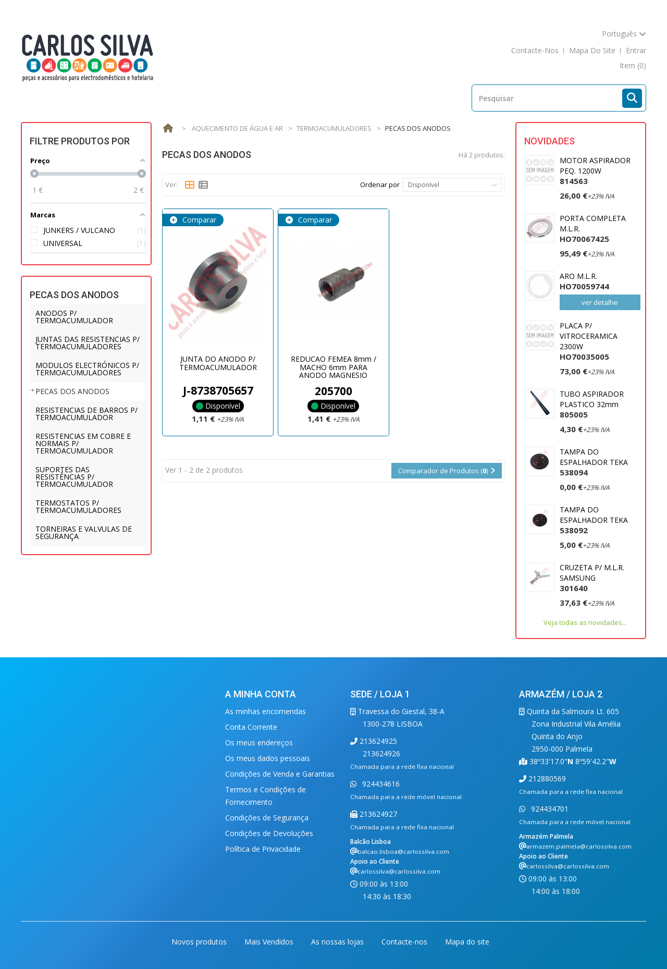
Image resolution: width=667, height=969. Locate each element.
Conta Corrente (251, 727)
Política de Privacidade (263, 849)
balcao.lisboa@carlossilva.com (403, 851)
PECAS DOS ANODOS (72, 391)
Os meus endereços (259, 742)
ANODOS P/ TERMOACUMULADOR (74, 316)
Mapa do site (467, 942)
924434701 (549, 809)
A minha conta (260, 694)
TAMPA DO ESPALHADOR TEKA (594, 462)
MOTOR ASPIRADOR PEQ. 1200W (595, 170)
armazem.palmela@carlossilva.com (579, 846)
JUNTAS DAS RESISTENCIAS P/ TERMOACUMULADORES (87, 342)
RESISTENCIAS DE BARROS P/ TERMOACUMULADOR (86, 413)
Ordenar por (380, 184)
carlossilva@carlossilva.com (398, 871)
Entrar (636, 50)
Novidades (549, 141)
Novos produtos (200, 942)
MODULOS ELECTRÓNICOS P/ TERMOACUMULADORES (87, 368)
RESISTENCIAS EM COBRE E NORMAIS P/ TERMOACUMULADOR (83, 443)
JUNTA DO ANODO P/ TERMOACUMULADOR (218, 363)
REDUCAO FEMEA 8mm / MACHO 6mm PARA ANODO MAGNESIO (333, 367)
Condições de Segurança (266, 818)
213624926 (381, 753)
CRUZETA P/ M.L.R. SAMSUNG (592, 577)
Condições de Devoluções (269, 833)
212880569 (546, 778)
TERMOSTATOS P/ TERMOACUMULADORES (78, 506)
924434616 (380, 784)
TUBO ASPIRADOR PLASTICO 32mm (592, 404)
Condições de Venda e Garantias (280, 774)
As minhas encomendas (265, 711)
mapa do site (592, 50)
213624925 (377, 741)
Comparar (198, 220)
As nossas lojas (338, 942)
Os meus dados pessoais (267, 758)
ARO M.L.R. (584, 281)
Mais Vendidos (269, 942)
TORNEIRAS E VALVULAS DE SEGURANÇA (83, 532)
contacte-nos (535, 50)
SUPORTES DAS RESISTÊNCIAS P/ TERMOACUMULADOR (74, 476)
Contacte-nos (405, 942)
